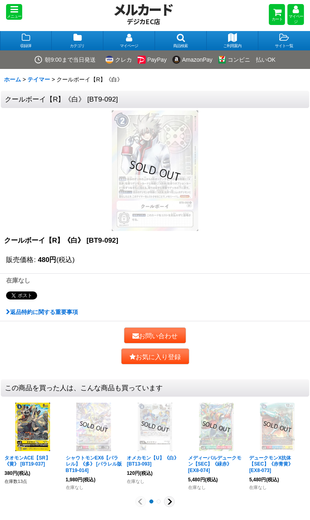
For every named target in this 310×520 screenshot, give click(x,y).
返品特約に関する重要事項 (42, 312)
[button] (14, 12)
